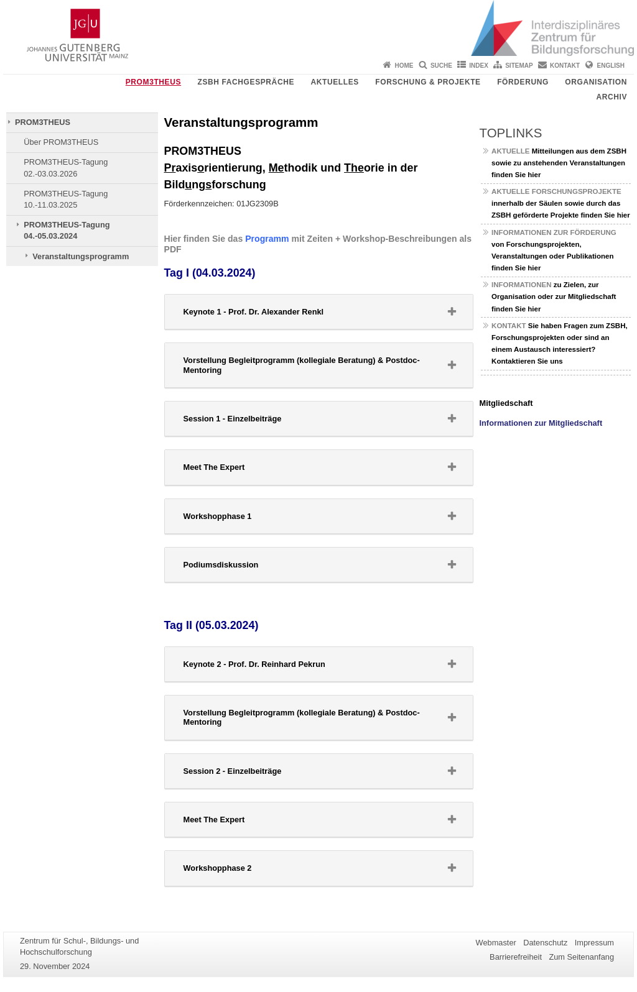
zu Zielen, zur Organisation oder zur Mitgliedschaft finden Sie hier (553, 296)
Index (478, 65)
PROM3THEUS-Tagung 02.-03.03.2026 (66, 167)
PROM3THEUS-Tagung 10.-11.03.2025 (66, 199)
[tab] (319, 312)
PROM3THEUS (153, 82)
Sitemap (518, 65)
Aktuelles (334, 82)
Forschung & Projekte (427, 82)
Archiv (611, 97)
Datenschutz (545, 942)
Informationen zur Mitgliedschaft (541, 423)
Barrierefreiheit (516, 957)
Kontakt (565, 65)
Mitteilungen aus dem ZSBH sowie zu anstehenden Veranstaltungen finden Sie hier (558, 162)
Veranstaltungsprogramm (80, 256)
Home (404, 65)
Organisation (596, 82)
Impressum (594, 942)
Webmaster (496, 942)
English (611, 65)
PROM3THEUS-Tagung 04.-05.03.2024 (66, 230)
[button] (318, 312)
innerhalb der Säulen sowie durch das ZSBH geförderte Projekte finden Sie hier (560, 203)
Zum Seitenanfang (581, 957)
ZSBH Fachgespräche (246, 82)
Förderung (523, 82)
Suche (441, 65)
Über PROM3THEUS (61, 142)
